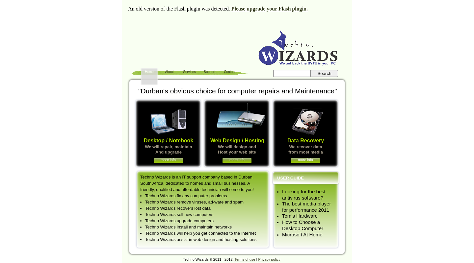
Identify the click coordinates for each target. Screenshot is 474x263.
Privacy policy (269, 259)
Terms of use (244, 259)
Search (324, 73)
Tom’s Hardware (300, 216)
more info (168, 160)
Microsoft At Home (302, 234)
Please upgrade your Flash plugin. (269, 9)
